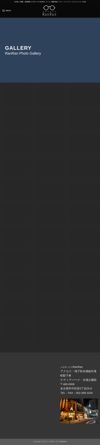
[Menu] (6, 10)
